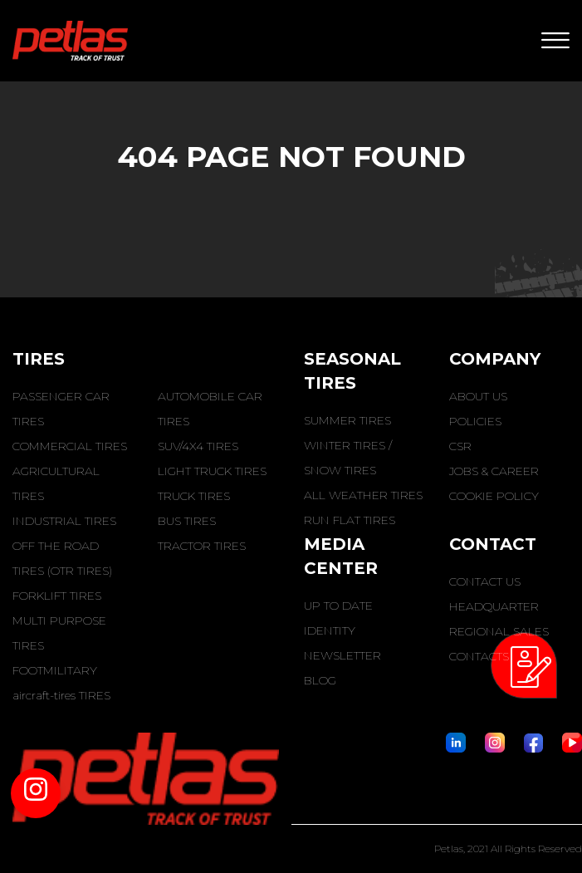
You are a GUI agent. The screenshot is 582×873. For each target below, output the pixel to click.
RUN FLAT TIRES (349, 520)
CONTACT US (485, 581)
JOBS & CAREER (494, 470)
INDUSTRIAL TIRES (64, 520)
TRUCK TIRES (194, 495)
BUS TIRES (187, 520)
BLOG (320, 680)
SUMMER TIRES (347, 420)
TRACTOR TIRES (202, 545)
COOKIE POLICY (494, 495)
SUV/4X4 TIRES (198, 446)
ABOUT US (478, 396)
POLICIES (475, 421)
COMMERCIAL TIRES (69, 446)
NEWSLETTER (342, 655)
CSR (460, 446)
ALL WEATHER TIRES (363, 495)
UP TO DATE (338, 605)
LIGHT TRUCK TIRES (212, 470)
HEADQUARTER (494, 606)
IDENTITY (329, 630)
